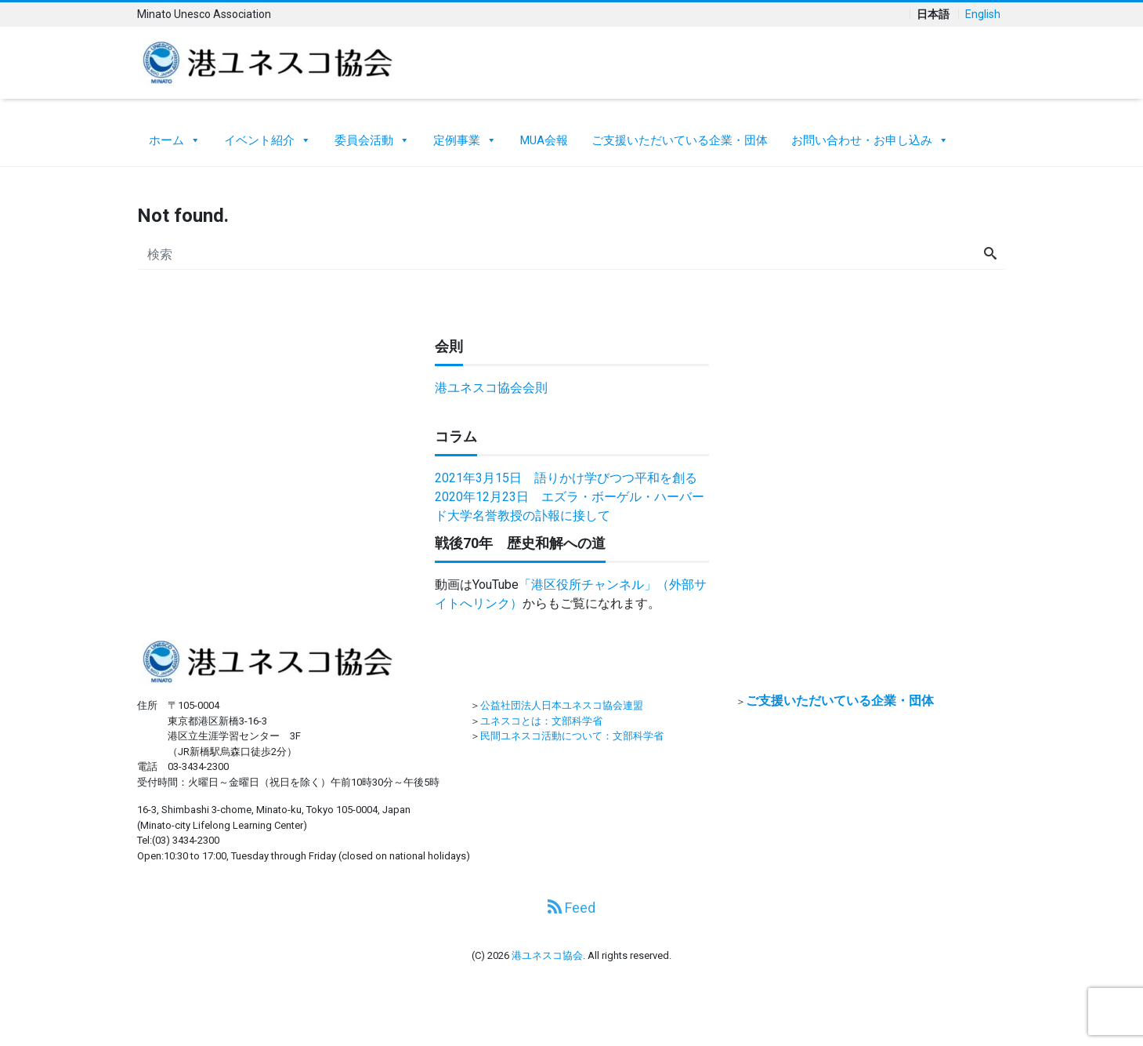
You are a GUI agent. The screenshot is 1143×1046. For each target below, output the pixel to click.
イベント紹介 (267, 136)
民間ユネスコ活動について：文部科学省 (572, 736)
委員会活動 (372, 136)
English (982, 14)
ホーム (175, 136)
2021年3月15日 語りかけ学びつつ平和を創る (566, 477)
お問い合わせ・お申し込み (870, 136)
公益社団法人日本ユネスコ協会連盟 (561, 705)
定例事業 (465, 136)
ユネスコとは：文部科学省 (541, 721)
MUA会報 (544, 140)
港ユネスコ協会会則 (491, 387)
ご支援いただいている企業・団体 (679, 140)
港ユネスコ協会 (547, 955)
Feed (571, 907)
